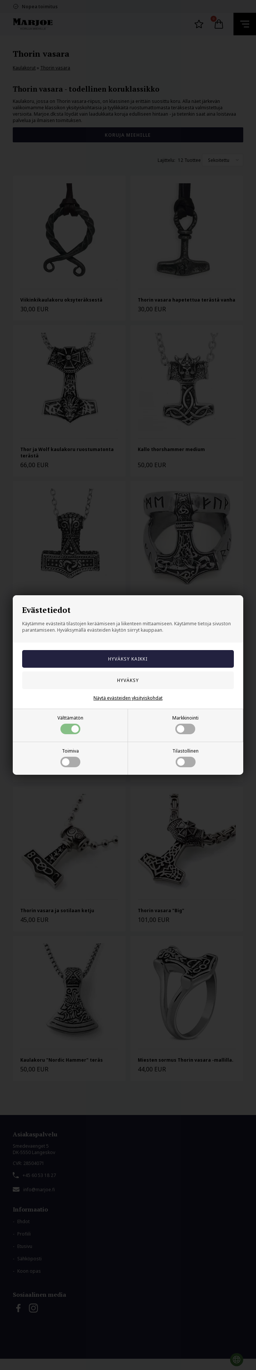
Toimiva (70, 757)
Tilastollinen (185, 757)
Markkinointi (185, 724)
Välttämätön (70, 724)
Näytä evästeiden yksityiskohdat (128, 698)
